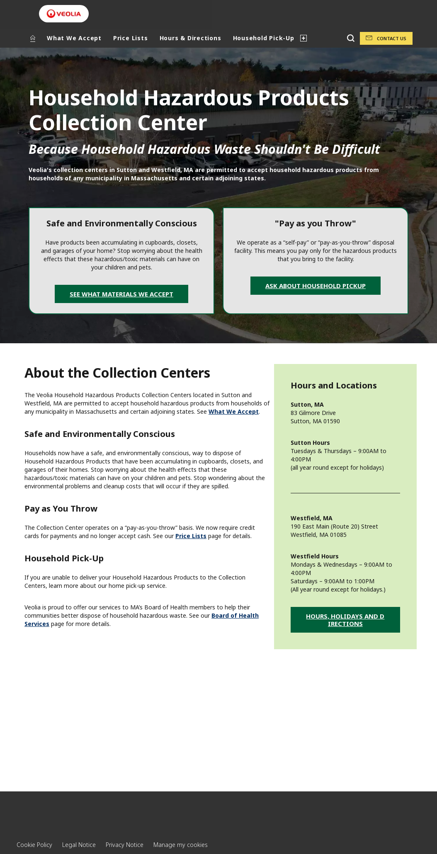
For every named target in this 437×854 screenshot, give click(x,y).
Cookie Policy (34, 845)
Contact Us (391, 38)
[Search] (350, 38)
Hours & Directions (190, 38)
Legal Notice (79, 845)
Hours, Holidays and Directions (345, 620)
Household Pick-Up (263, 38)
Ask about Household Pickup (315, 285)
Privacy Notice (124, 845)
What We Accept (74, 38)
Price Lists (130, 38)
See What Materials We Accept (121, 294)
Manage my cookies (180, 845)
